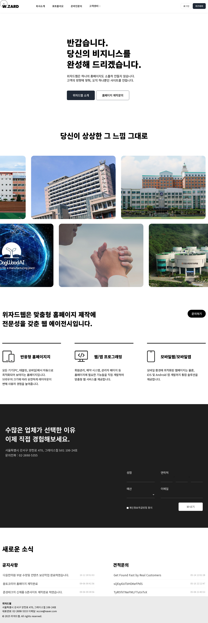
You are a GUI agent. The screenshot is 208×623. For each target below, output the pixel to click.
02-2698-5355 (28, 455)
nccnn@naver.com (47, 611)
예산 (129, 489)
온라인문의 (76, 6)
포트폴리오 (58, 6)
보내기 (191, 507)
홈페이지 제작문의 (112, 95)
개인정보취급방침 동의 (139, 507)
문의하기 (197, 314)
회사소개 (40, 6)
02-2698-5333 (20, 611)
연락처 (164, 472)
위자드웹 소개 (81, 95)
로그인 (186, 6)
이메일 (164, 489)
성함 (129, 472)
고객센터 (93, 6)
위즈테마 (199, 6)
